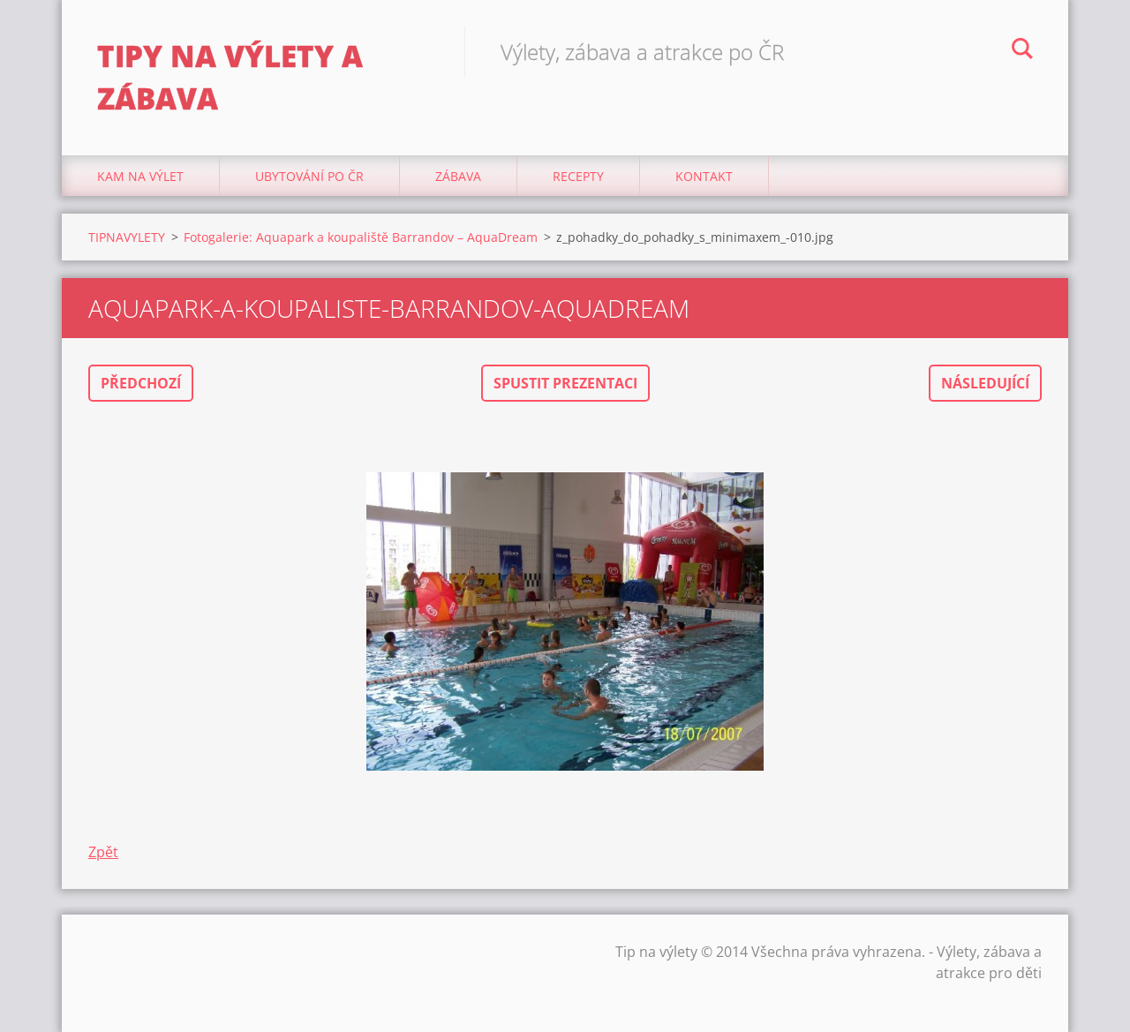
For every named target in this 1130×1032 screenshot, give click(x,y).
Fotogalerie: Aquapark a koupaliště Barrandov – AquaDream (361, 237)
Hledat (1022, 51)
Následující (985, 383)
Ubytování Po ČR (309, 176)
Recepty (578, 176)
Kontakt (704, 176)
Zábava (458, 176)
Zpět (103, 852)
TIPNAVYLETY (126, 237)
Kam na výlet (140, 176)
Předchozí (141, 383)
